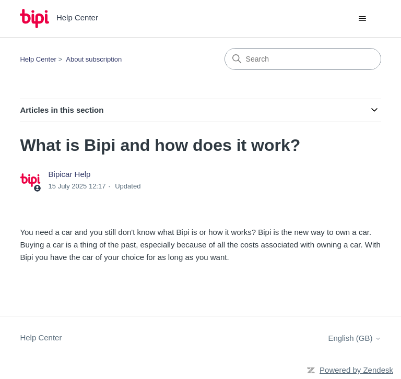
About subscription (94, 59)
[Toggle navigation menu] (362, 18)
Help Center (38, 59)
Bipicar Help (70, 174)
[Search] (303, 59)
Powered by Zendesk (356, 369)
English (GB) (354, 338)
